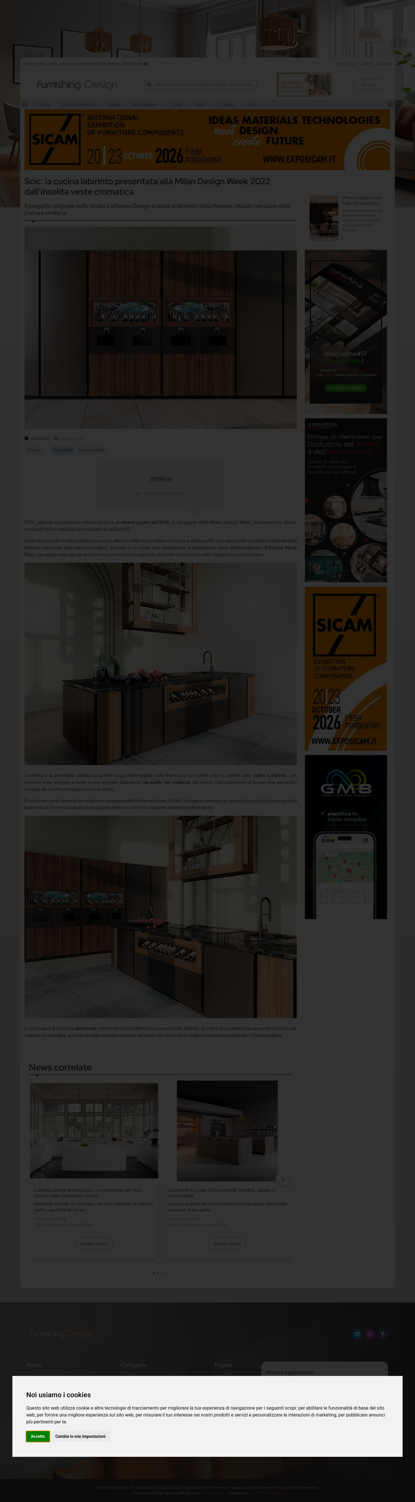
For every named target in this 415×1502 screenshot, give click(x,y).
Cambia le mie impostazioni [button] (80, 1436)
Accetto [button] (38, 1436)
